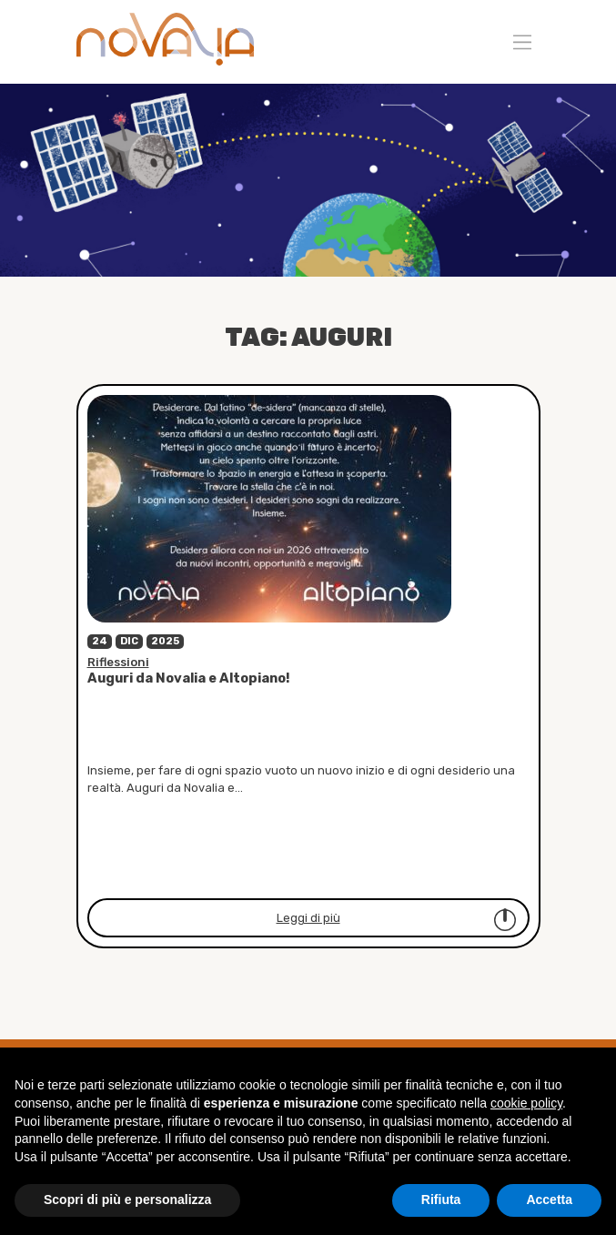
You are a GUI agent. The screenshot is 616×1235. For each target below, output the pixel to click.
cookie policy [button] (526, 1103)
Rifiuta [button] (441, 1199)
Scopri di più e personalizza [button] (127, 1199)
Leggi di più (398, 920)
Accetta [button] (549, 1199)
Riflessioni (118, 662)
